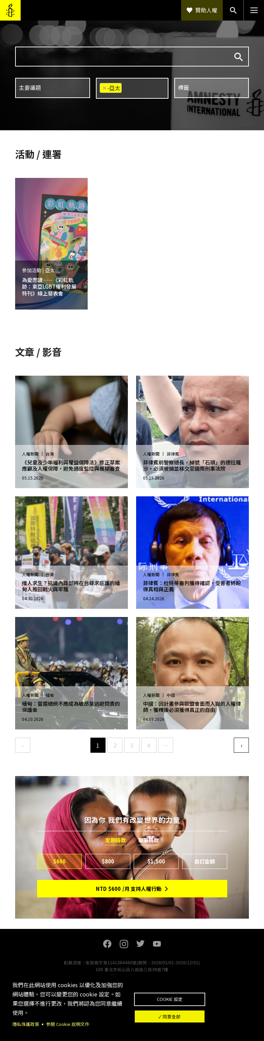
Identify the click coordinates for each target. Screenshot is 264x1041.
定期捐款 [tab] (115, 840)
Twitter (140, 944)
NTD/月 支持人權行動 (129, 888)
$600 (59, 861)
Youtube (157, 944)
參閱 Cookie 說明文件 (71, 1023)
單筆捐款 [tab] (148, 840)
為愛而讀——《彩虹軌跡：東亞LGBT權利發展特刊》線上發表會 (49, 286)
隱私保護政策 (26, 1023)
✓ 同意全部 (192, 1018)
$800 (108, 861)
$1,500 (156, 861)
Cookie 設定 (192, 996)
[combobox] (52, 88)
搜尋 (238, 57)
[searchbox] (52, 87)
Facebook (107, 944)
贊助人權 (206, 10)
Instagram (124, 944)
